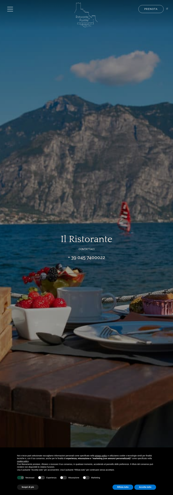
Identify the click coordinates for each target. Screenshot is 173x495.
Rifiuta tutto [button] (123, 487)
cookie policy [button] (23, 461)
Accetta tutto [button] (145, 487)
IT (166, 9)
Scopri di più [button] (28, 487)
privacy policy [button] (101, 455)
